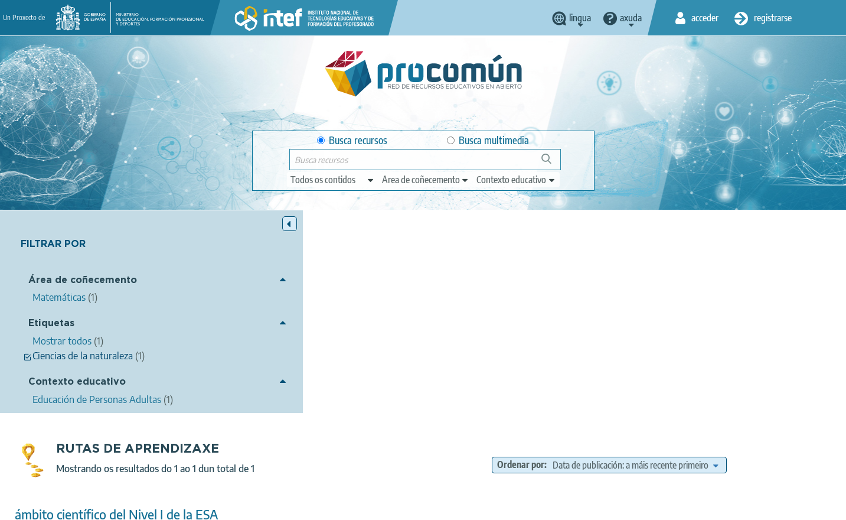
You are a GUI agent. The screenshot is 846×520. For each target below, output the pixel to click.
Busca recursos (352, 140)
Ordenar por (609, 262)
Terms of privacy (329, 506)
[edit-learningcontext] (516, 179)
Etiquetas (51, 324)
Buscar (552, 163)
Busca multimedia (488, 140)
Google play (452, 459)
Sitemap (519, 506)
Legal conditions (254, 506)
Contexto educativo (77, 382)
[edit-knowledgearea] (425, 179)
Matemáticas (349, 373)
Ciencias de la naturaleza (286, 356)
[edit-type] (332, 179)
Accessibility (466, 506)
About (196, 506)
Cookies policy (402, 506)
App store (351, 459)
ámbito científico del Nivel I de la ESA (327, 312)
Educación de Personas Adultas (373, 389)
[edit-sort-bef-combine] (724, 262)
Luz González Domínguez (367, 327)
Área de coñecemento (82, 281)
